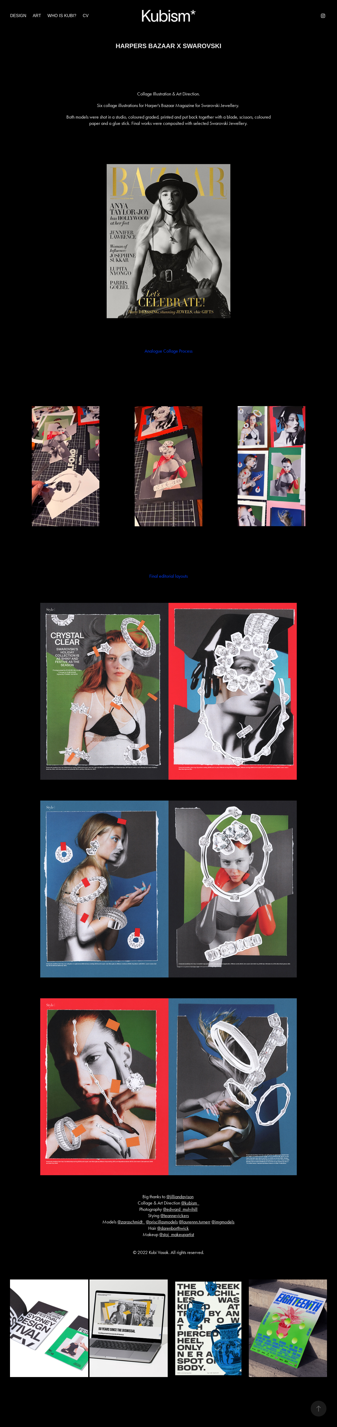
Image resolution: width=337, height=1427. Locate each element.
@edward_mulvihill (180, 1209)
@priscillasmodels (162, 1222)
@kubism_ (190, 1203)
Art (37, 15)
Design (18, 15)
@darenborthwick (173, 1228)
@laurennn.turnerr (194, 1222)
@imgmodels (222, 1222)
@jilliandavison (180, 1197)
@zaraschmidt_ (131, 1222)
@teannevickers (174, 1215)
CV (85, 15)
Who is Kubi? (61, 15)
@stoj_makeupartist (176, 1234)
